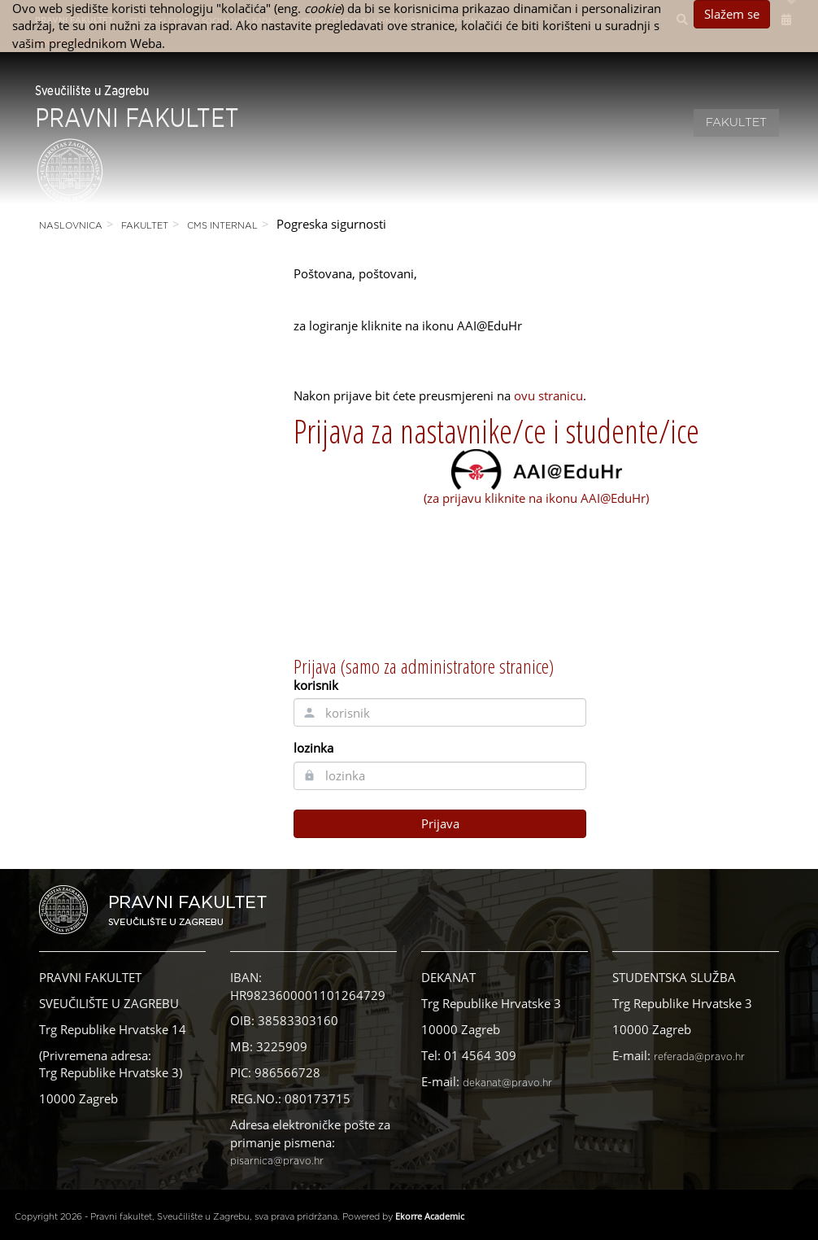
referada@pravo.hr (699, 1057)
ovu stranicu (548, 395)
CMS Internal (222, 225)
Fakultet (736, 123)
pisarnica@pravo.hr (277, 1161)
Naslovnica (70, 225)
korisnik (316, 685)
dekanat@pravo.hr (507, 1083)
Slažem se (731, 14)
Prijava (440, 823)
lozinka (313, 748)
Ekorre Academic (429, 1216)
